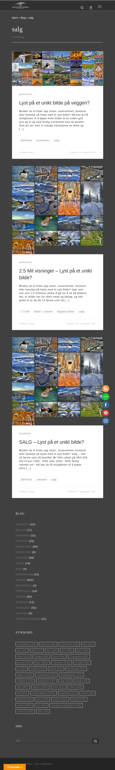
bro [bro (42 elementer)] (88, 644)
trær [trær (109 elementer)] (78, 699)
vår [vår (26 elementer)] (43, 711)
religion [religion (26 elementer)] (25, 680)
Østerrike (24, 585)
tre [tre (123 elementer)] (42, 699)
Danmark (23, 535)
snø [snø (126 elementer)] (75, 687)
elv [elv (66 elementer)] (67, 650)
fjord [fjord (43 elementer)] (23, 656)
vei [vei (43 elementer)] (41, 705)
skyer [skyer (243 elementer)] (40, 687)
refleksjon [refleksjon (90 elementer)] (46, 674)
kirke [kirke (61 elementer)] (56, 668)
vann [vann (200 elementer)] (24, 705)
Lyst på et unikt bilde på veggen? (54, 103)
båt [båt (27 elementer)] (37, 650)
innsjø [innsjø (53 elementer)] (82, 662)
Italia (20, 563)
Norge (21, 580)
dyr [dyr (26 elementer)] (52, 650)
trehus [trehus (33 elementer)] (60, 699)
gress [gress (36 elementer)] (24, 662)
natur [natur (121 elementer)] (24, 674)
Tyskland (23, 607)
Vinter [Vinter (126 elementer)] (25, 711)
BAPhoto (22, 524)
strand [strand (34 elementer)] (24, 699)
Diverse (22, 541)
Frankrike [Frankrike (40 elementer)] (79, 656)
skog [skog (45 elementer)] (81, 680)
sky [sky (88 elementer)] (22, 687)
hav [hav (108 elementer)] (42, 662)
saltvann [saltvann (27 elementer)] (46, 680)
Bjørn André (28, 152)
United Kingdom (28, 618)
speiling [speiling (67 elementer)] (68, 693)
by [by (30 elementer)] (21, 650)
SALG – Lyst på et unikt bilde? (51, 442)
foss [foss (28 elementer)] (59, 656)
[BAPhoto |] (20, 5)
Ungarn (22, 613)
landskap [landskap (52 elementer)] (76, 668)
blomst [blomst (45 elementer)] (48, 644)
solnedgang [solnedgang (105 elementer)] (43, 693)
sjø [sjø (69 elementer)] (65, 680)
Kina (19, 568)
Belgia (21, 530)
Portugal (23, 591)
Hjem (15, 17)
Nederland (24, 574)
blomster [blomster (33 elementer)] (69, 644)
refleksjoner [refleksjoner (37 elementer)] (71, 674)
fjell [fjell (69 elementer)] (82, 650)
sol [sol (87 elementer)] (22, 693)
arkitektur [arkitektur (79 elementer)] (26, 644)
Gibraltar (23, 552)
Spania (21, 596)
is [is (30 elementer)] (21, 668)
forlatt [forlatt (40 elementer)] (41, 656)
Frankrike (24, 546)
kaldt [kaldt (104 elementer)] (38, 668)
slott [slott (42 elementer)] (58, 687)
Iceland (22, 557)
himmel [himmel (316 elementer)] (61, 662)
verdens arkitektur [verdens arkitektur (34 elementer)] (66, 705)
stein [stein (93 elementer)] (87, 693)
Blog (23, 17)
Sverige (22, 602)
